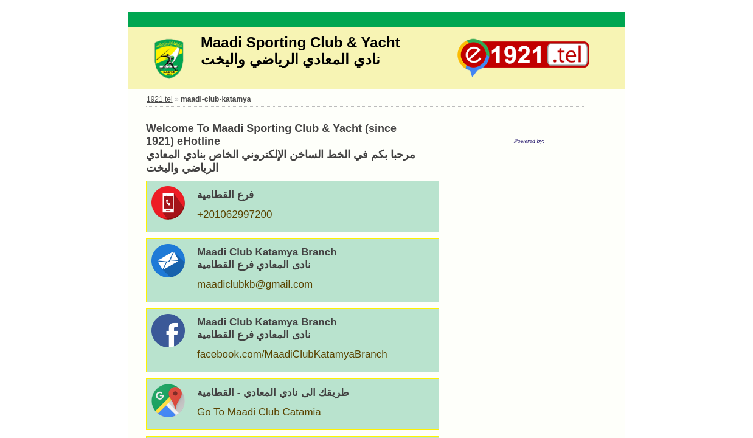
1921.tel (160, 99)
